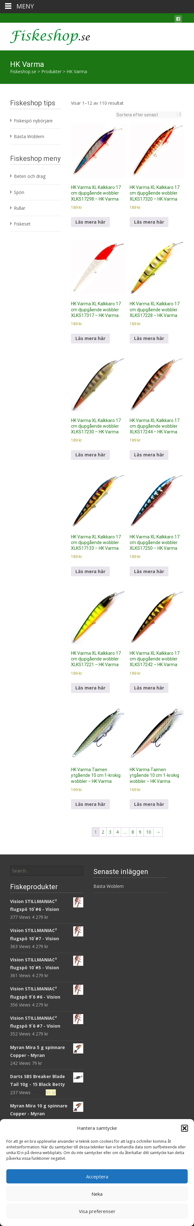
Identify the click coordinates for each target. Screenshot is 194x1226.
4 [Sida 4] (117, 832)
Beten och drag (29, 176)
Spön (19, 192)
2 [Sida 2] (103, 832)
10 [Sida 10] (148, 832)
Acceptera (97, 1176)
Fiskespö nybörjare (33, 121)
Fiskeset (22, 224)
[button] (184, 1128)
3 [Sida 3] (110, 832)
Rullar (19, 208)
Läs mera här (90, 222)
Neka (97, 1194)
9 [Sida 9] (140, 832)
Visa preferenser (97, 1211)
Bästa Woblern (29, 136)
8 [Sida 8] (133, 832)
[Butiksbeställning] (146, 114)
